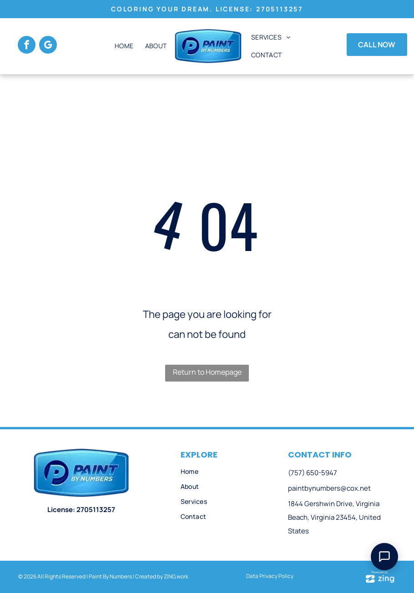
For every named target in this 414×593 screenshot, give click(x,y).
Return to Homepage (207, 372)
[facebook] (26, 46)
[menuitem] (123, 46)
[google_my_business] (48, 46)
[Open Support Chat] (384, 556)
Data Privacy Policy (269, 576)
